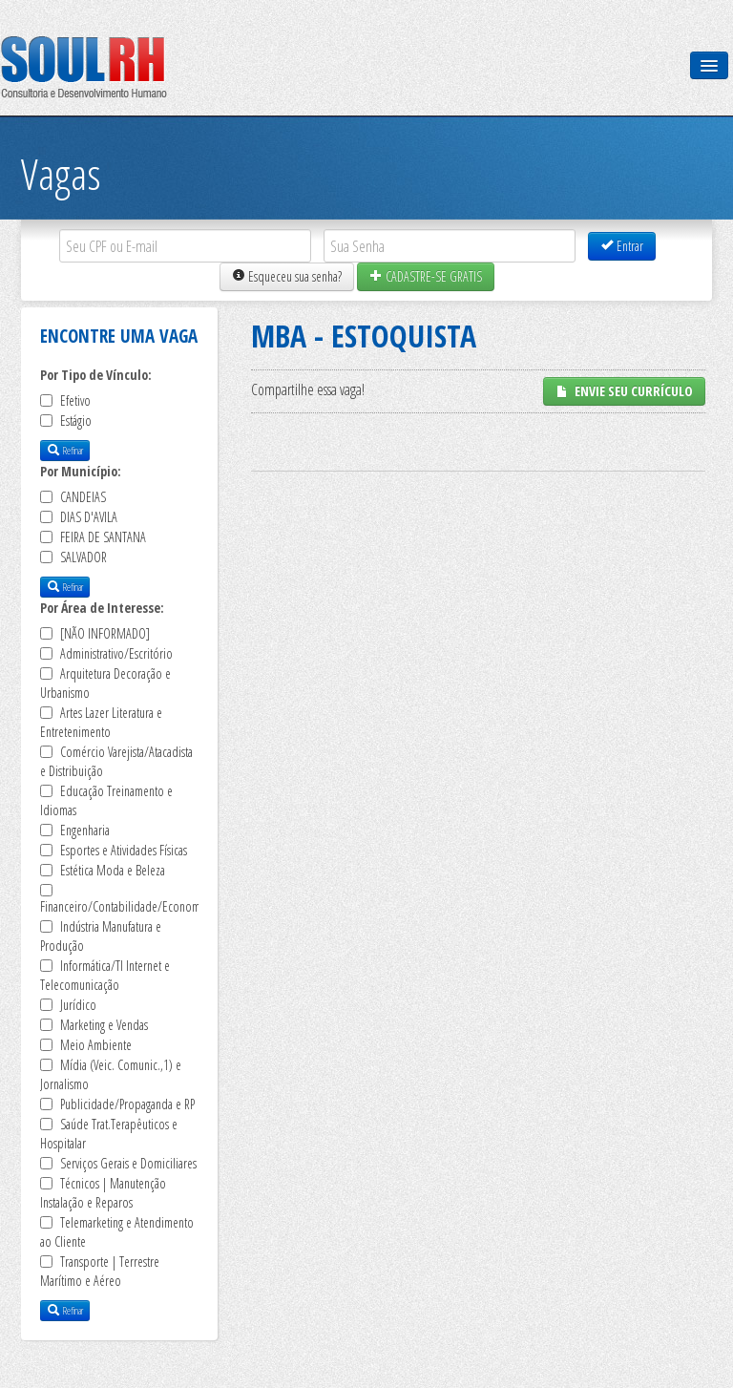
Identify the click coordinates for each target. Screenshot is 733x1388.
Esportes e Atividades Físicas (123, 850)
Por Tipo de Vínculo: (96, 375)
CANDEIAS (83, 497)
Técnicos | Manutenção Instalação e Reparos (103, 1192)
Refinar (65, 450)
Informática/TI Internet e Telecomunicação (105, 975)
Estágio (76, 420)
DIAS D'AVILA (88, 517)
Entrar (621, 246)
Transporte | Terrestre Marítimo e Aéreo (99, 1271)
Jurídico (78, 1005)
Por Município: (80, 471)
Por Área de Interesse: (102, 608)
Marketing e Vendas (104, 1025)
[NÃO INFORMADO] (105, 633)
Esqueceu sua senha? (287, 276)
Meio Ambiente (96, 1045)
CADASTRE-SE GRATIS (425, 276)
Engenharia (85, 830)
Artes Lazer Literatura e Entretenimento (101, 722)
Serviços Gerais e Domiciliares (128, 1163)
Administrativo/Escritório (116, 653)
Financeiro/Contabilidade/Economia (124, 906)
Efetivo (75, 400)
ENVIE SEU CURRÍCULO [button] (624, 391)
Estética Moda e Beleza (112, 870)
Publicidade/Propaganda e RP (127, 1104)
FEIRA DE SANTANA (103, 537)
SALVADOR (83, 557)
